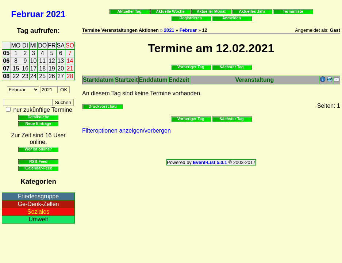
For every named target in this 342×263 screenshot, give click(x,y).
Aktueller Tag (129, 11)
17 (33, 68)
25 (42, 76)
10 (33, 61)
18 (42, 68)
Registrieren (191, 18)
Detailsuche (38, 117)
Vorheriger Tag (190, 67)
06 (6, 61)
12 (52, 61)
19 (52, 68)
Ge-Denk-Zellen (38, 204)
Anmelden (231, 18)
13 (60, 61)
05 (6, 53)
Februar (27, 14)
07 (6, 68)
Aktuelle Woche (170, 11)
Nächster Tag (231, 67)
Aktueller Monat (211, 11)
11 (42, 61)
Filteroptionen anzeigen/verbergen (126, 130)
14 (70, 61)
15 (16, 68)
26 (52, 76)
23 (25, 76)
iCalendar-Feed (38, 168)
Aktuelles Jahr (252, 11)
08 (6, 76)
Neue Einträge (38, 123)
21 (70, 68)
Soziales (38, 212)
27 (60, 76)
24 (33, 76)
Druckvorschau (103, 106)
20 (60, 68)
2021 (55, 14)
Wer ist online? (38, 149)
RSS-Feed (38, 161)
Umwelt (38, 219)
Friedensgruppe (38, 196)
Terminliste (293, 11)
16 (25, 68)
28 (70, 76)
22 (16, 76)
